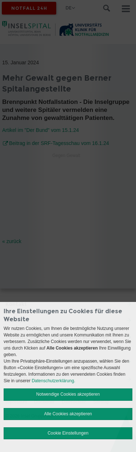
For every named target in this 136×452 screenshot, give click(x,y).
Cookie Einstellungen (68, 433)
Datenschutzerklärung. (53, 380)
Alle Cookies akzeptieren (68, 413)
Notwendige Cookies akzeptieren (68, 394)
